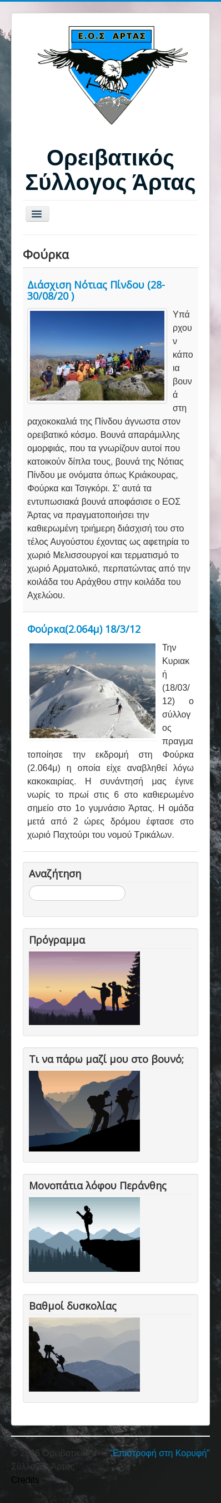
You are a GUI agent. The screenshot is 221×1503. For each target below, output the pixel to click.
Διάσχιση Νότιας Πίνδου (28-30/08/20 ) (96, 290)
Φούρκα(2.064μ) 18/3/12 (83, 629)
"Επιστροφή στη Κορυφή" (159, 1453)
